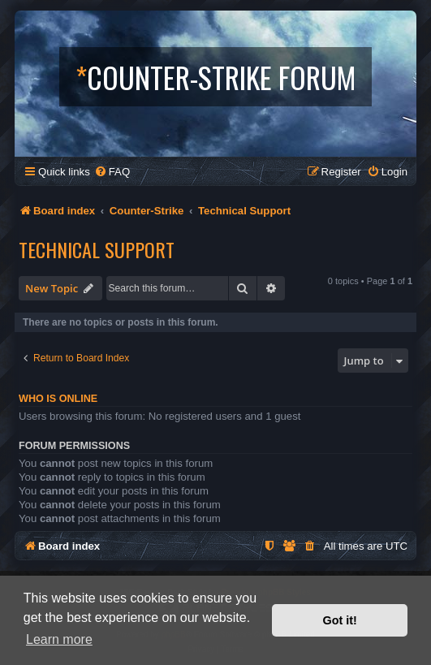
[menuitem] (112, 172)
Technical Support (97, 249)
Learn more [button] (59, 639)
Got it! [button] (340, 620)
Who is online (58, 398)
